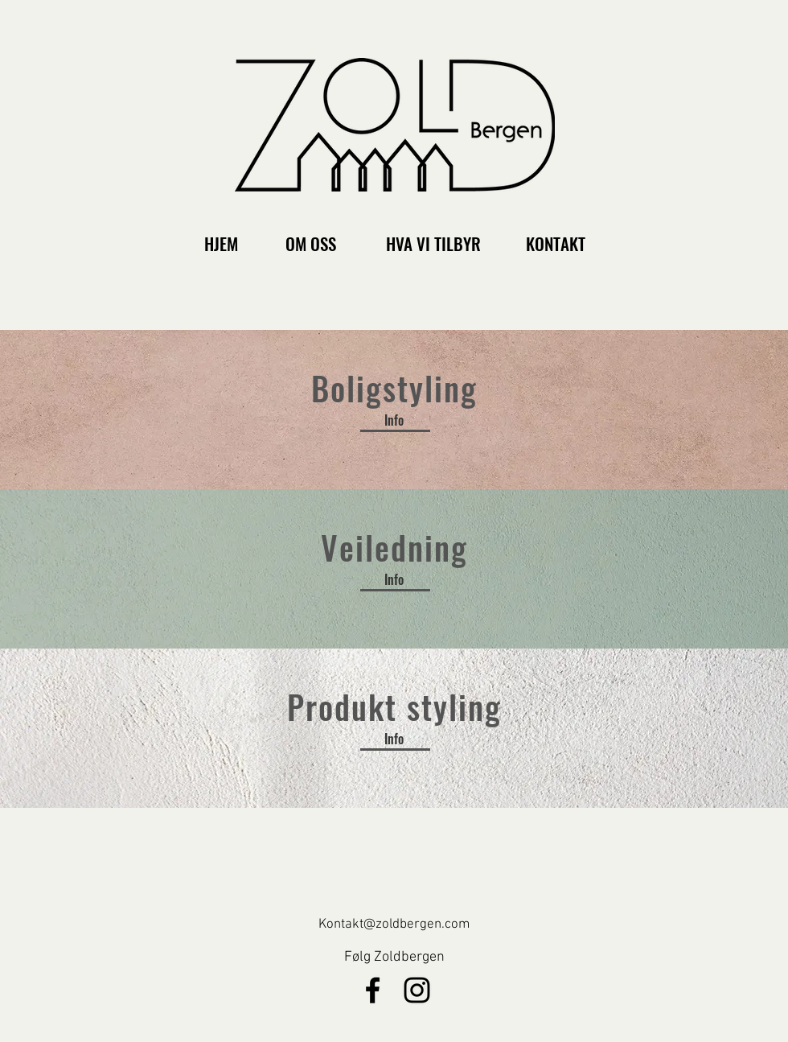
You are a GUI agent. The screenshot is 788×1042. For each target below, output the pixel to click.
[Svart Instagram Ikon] (417, 990)
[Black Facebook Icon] (372, 990)
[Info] (394, 420)
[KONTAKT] (555, 243)
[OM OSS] (310, 243)
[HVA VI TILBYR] (433, 243)
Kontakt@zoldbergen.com (394, 924)
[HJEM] (220, 243)
